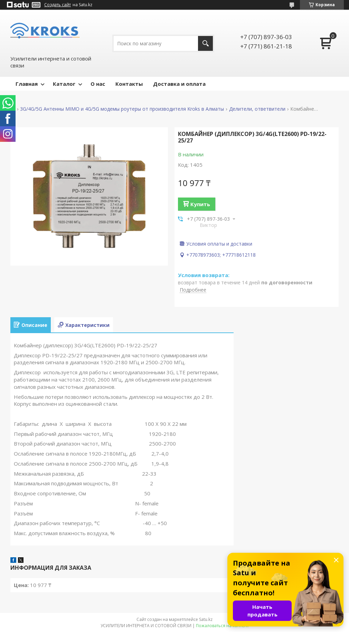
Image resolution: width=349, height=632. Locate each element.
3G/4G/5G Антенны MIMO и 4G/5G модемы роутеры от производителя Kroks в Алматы (122, 109)
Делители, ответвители (257, 109)
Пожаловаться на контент (222, 626)
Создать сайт (57, 4)
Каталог (64, 83)
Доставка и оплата (179, 83)
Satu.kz (206, 619)
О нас (98, 83)
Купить (200, 204)
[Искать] (205, 43)
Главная (27, 83)
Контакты (129, 83)
